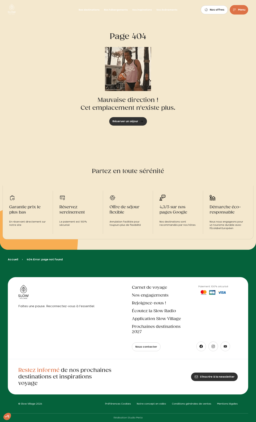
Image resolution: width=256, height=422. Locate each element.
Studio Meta (135, 418)
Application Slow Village (156, 319)
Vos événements (166, 10)
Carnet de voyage (149, 288)
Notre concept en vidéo (151, 404)
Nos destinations (89, 10)
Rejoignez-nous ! (149, 303)
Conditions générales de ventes (191, 404)
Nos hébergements (116, 10)
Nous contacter (146, 346)
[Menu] (239, 10)
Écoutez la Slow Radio (154, 311)
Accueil (13, 259)
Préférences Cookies (118, 404)
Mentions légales (227, 404)
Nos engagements (150, 295)
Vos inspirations (142, 10)
